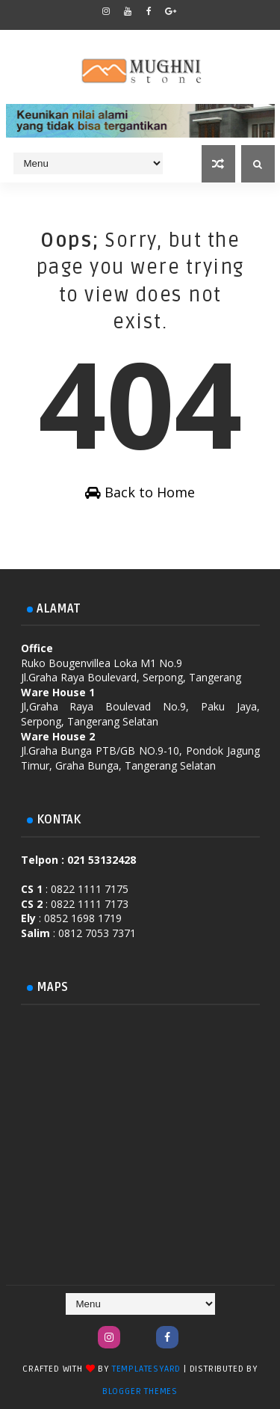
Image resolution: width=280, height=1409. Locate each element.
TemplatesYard (146, 1369)
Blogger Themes (140, 1391)
